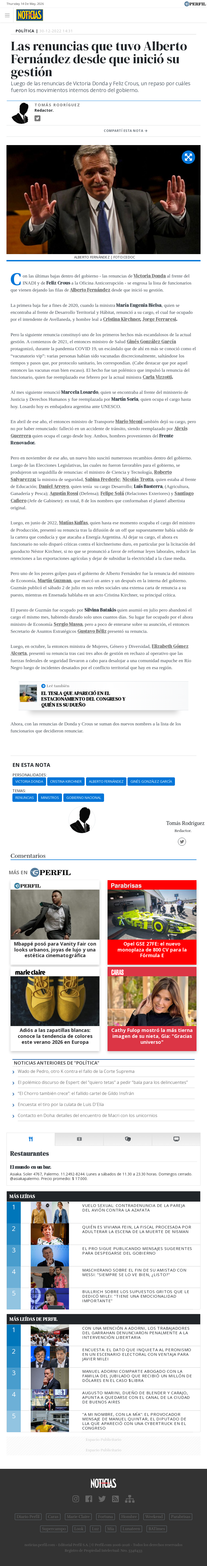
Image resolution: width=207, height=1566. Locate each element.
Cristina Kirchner (121, 319)
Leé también (58, 685)
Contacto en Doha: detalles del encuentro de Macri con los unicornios (87, 1115)
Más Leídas (22, 1196)
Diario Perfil (28, 1516)
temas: (19, 790)
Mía (110, 1528)
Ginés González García (151, 781)
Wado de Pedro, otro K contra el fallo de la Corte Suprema (76, 1071)
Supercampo (54, 1528)
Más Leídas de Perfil (33, 1319)
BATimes (157, 1528)
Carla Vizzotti (157, 377)
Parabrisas (180, 1516)
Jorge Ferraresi (159, 319)
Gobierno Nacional (83, 797)
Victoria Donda (149, 276)
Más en (40, 872)
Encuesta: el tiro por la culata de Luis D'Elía (61, 1104)
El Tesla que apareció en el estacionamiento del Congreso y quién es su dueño (83, 699)
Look (79, 1528)
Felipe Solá (112, 493)
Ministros (50, 797)
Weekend (154, 1516)
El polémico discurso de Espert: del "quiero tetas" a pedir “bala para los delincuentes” (103, 1082)
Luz (95, 1528)
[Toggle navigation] (8, 15)
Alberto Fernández (90, 290)
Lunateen (131, 1528)
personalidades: (29, 775)
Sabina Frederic (102, 479)
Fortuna (105, 1516)
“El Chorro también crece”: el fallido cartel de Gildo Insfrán (76, 1093)
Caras (53, 1516)
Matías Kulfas (73, 522)
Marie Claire (78, 1516)
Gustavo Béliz (91, 631)
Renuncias (24, 797)
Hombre (129, 1516)
